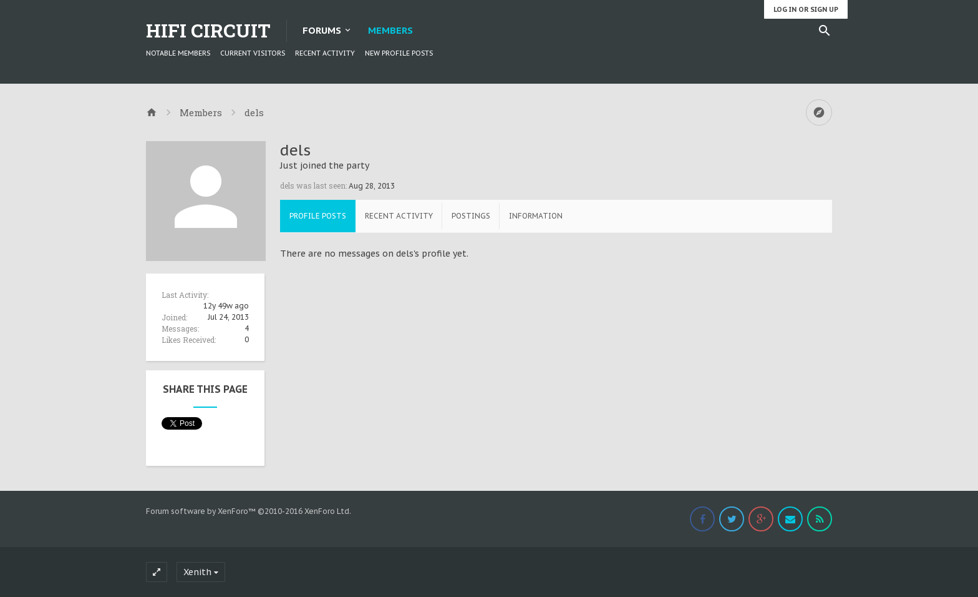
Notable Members (178, 53)
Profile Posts (317, 215)
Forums (322, 30)
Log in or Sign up (805, 9)
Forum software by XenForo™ (248, 511)
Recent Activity (325, 53)
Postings (471, 215)
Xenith (197, 572)
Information (536, 215)
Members (390, 30)
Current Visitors (252, 53)
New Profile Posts (399, 53)
